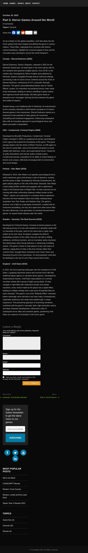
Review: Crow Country (12, 489)
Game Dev (7, 520)
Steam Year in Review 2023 (14, 503)
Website (6, 370)
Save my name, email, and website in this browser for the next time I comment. (19, 378)
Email (5, 362)
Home (5, 3)
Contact (36, 3)
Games (13, 3)
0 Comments (8, 24)
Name (5, 354)
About (28, 3)
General (13, 27)
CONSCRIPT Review (11, 484)
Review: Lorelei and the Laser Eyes (15, 496)
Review (6, 531)
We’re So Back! (9, 478)
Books (21, 3)
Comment (7, 335)
